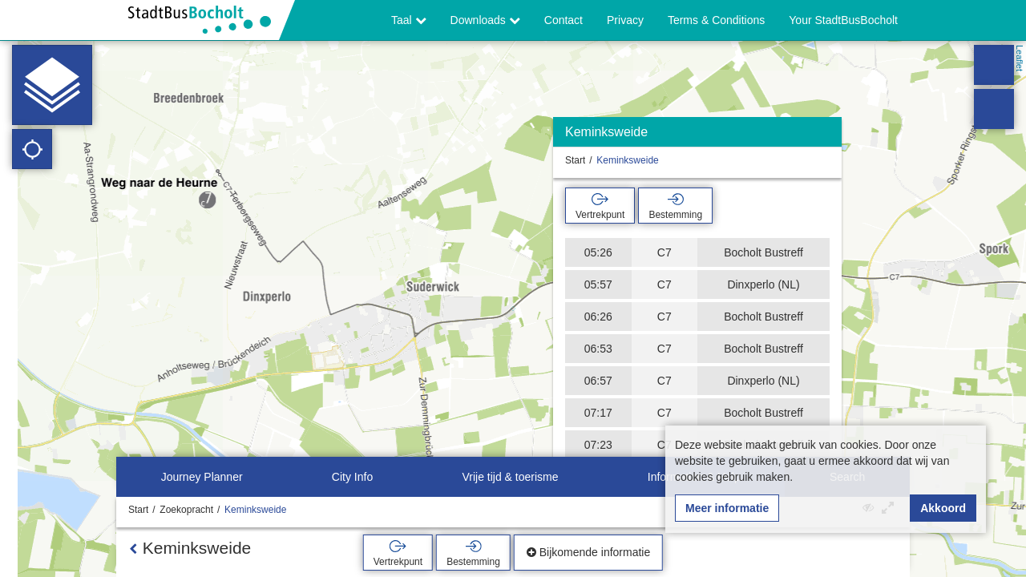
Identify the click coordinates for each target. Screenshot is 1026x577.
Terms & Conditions (716, 20)
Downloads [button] (485, 20)
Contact (563, 20)
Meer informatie (727, 508)
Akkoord (943, 508)
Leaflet (1019, 58)
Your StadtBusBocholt (843, 20)
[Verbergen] (828, 136)
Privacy (625, 20)
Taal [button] (408, 20)
